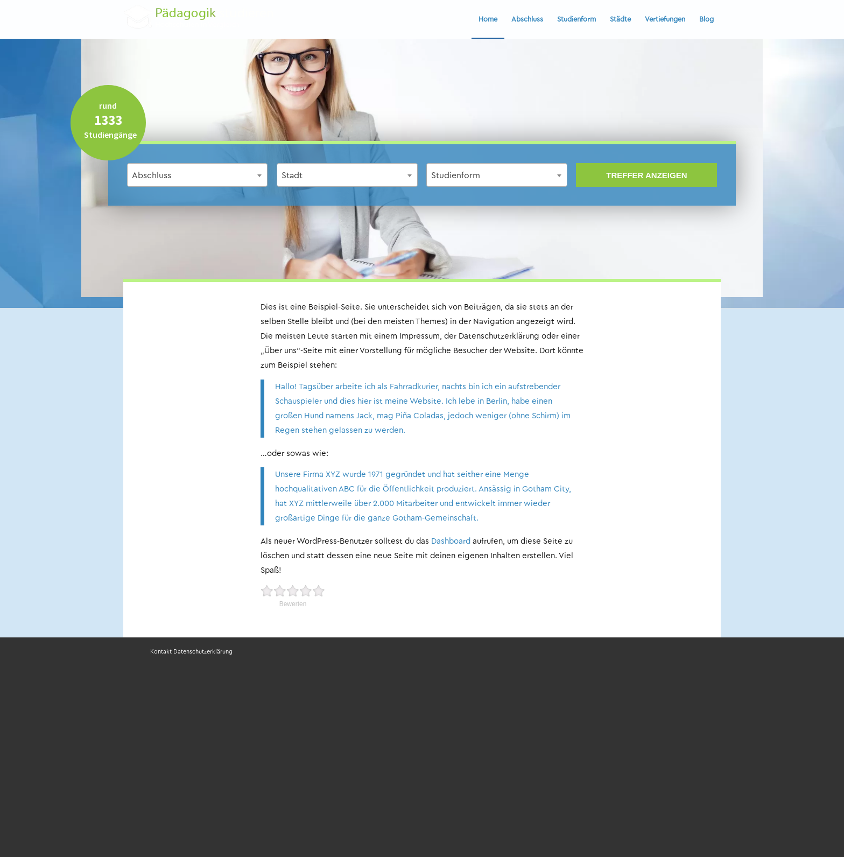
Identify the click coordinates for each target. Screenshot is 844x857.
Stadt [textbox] (292, 175)
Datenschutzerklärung (203, 652)
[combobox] (197, 175)
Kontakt (161, 652)
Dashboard (450, 541)
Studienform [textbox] (455, 175)
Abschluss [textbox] (151, 175)
